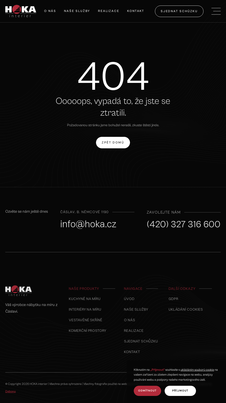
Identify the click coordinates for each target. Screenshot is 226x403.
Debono (10, 391)
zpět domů (113, 140)
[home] (20, 11)
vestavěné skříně (85, 320)
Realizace (108, 11)
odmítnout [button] (147, 390)
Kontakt (135, 11)
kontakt (132, 352)
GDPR (173, 298)
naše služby (77, 11)
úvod (129, 298)
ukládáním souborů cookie (197, 370)
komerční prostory (87, 330)
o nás (129, 320)
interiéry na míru (85, 309)
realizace (134, 330)
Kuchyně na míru (85, 298)
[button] (216, 11)
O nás (50, 11)
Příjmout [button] (180, 390)
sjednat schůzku (179, 11)
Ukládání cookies (186, 309)
